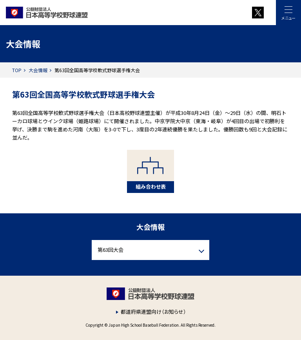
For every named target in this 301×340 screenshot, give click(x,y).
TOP (17, 70)
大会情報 (38, 70)
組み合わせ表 (151, 186)
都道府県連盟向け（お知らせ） (153, 311)
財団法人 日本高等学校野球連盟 (96, 12)
